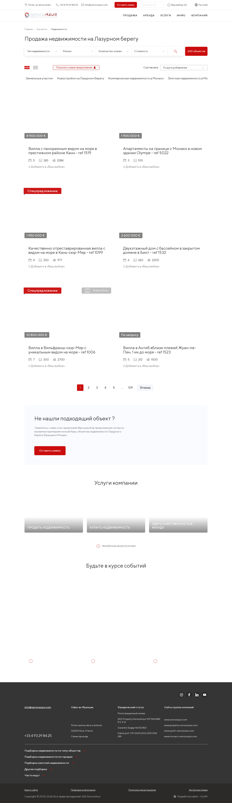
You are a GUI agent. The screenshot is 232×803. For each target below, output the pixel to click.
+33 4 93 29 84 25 (38, 736)
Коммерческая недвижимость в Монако (136, 78)
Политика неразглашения (142, 790)
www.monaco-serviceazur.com (180, 736)
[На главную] (41, 15)
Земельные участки (39, 78)
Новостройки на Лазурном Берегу (80, 78)
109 (130, 387)
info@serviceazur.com (37, 707)
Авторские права (198, 790)
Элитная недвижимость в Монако (191, 78)
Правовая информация (83, 790)
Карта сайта (31, 790)
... (122, 387)
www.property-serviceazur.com (181, 725)
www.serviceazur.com (175, 719)
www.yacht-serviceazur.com (179, 730)
